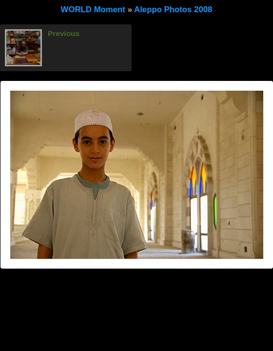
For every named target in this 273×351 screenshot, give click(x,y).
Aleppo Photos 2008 (173, 9)
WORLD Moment (93, 9)
